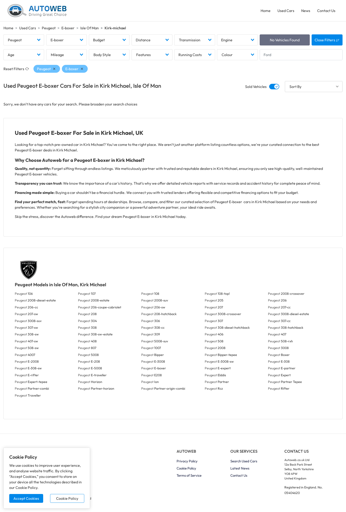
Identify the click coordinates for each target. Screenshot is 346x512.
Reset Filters (16, 68)
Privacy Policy (187, 461)
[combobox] (23, 39)
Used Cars (285, 10)
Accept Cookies (26, 498)
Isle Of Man (89, 28)
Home (266, 10)
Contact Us (326, 10)
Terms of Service (189, 475)
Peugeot (49, 28)
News (305, 10)
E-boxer (68, 28)
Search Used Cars (243, 461)
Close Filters (327, 40)
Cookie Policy (67, 498)
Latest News (239, 468)
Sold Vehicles (256, 86)
